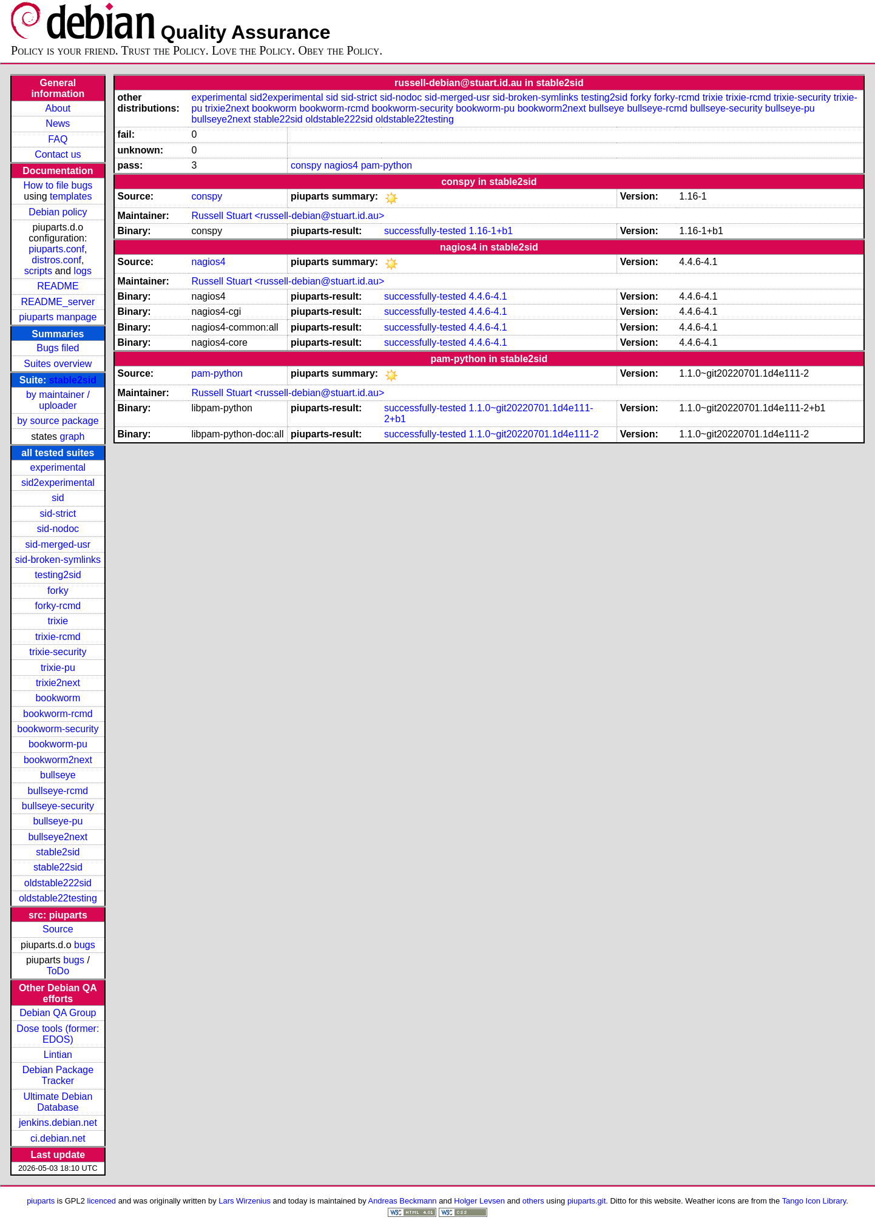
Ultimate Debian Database (57, 1102)
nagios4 (341, 165)
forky (58, 590)
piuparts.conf (56, 249)
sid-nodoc (58, 529)
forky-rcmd (58, 606)
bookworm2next (58, 760)
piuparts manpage (57, 317)
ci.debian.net (58, 1138)
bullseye (58, 775)
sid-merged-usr (58, 544)
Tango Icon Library (814, 1200)
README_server (58, 302)
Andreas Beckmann (402, 1200)
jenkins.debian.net (58, 1122)
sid (58, 498)
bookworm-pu (58, 744)
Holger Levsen (479, 1200)
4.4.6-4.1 (488, 296)
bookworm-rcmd (58, 714)
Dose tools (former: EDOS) (57, 1034)
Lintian (58, 1054)
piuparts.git (586, 1200)
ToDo (58, 971)
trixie (57, 621)
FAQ (57, 139)
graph (71, 436)
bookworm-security (57, 729)
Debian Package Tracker (57, 1075)
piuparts (41, 1200)
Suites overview (58, 364)
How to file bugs (57, 185)
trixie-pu (58, 667)
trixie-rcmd (58, 637)
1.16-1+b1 (491, 231)
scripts (38, 271)
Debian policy (58, 212)
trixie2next (58, 683)
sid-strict (58, 513)
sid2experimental (58, 482)
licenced (102, 1200)
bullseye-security (58, 806)
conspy (306, 165)
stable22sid (58, 867)
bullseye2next (57, 837)
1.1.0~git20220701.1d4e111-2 (534, 434)
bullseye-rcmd (58, 791)
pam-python (387, 165)
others (533, 1200)
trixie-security (57, 652)
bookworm (57, 698)
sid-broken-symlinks (58, 559)
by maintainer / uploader (58, 400)
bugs (84, 945)
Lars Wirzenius (244, 1200)
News (58, 123)
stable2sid (72, 380)
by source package (57, 421)
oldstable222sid (58, 883)
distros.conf (56, 260)
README (57, 286)
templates (71, 196)
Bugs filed (57, 348)
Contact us (58, 154)
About (57, 108)
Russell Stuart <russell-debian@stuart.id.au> (287, 216)
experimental (58, 467)
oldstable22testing (58, 898)
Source (57, 929)
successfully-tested (425, 231)
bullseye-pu (58, 821)
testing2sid (58, 575)
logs (83, 271)
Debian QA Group (57, 1013)
